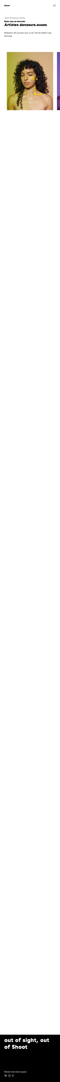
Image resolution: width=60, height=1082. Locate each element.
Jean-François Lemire (14, 18)
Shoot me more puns (15, 1071)
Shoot (7, 5)
